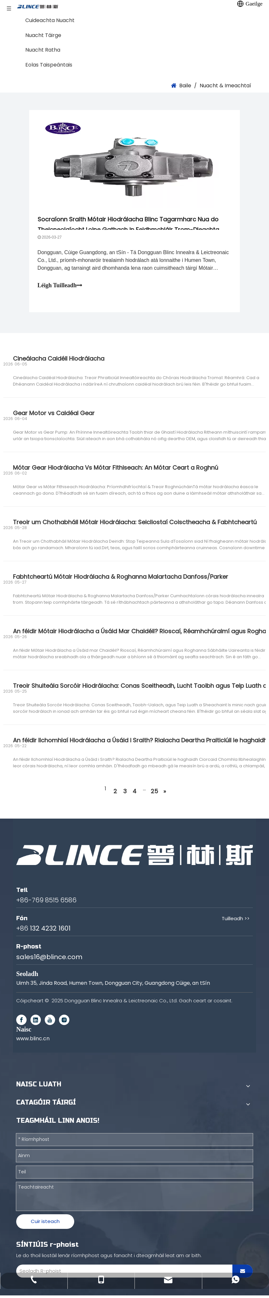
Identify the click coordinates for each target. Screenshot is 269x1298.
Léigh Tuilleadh (61, 286)
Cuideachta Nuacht (50, 20)
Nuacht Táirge (43, 35)
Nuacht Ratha (42, 50)
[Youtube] (50, 1022)
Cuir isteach (45, 1224)
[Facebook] (21, 1022)
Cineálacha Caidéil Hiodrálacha (58, 361)
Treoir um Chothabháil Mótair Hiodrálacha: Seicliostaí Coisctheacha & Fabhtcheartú (135, 525)
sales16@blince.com (49, 959)
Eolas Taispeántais (48, 64)
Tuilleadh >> (236, 921)
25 (154, 794)
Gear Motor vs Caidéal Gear (54, 416)
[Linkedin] (35, 1022)
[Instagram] (64, 1022)
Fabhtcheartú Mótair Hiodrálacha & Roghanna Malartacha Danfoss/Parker (120, 579)
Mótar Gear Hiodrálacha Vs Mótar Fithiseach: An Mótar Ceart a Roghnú (115, 470)
